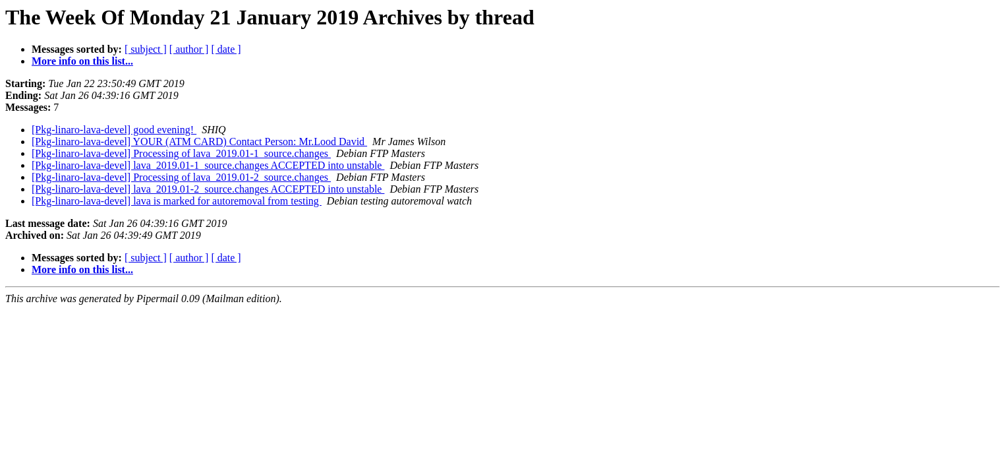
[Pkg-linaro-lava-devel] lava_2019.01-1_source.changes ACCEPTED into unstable (208, 165)
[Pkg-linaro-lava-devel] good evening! (114, 129)
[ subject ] (146, 49)
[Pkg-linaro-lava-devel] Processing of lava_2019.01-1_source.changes (181, 153)
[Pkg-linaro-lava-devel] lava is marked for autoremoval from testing (177, 200)
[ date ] (226, 49)
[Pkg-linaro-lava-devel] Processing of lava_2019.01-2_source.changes (181, 177)
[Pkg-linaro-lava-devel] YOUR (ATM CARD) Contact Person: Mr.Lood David (199, 141)
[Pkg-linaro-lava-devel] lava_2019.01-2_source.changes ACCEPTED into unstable (208, 189)
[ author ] (189, 49)
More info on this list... (82, 61)
